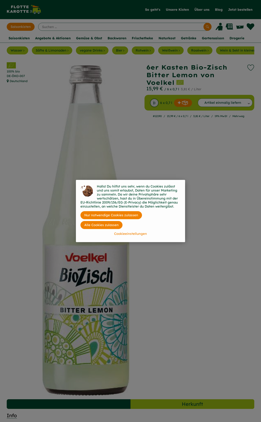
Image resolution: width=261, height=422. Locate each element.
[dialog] (130, 211)
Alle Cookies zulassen (101, 225)
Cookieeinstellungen (130, 234)
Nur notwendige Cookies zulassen (111, 215)
